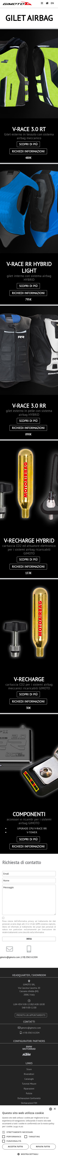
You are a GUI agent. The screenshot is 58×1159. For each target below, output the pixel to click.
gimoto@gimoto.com (9, 957)
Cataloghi (29, 1079)
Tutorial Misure (29, 1083)
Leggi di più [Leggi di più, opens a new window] (18, 1126)
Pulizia (29, 1093)
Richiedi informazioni (28, 151)
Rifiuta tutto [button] (43, 1146)
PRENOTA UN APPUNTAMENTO (31, 1015)
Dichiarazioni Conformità (29, 1098)
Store (29, 1069)
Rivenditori (29, 1074)
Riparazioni (29, 1088)
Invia (29, 938)
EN (52, 3)
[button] (29, 1154)
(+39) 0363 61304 (29, 957)
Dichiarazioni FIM (29, 1103)
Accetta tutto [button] (15, 1146)
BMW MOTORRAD (29, 1048)
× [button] (55, 1109)
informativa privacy (26, 921)
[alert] (29, 1132)
